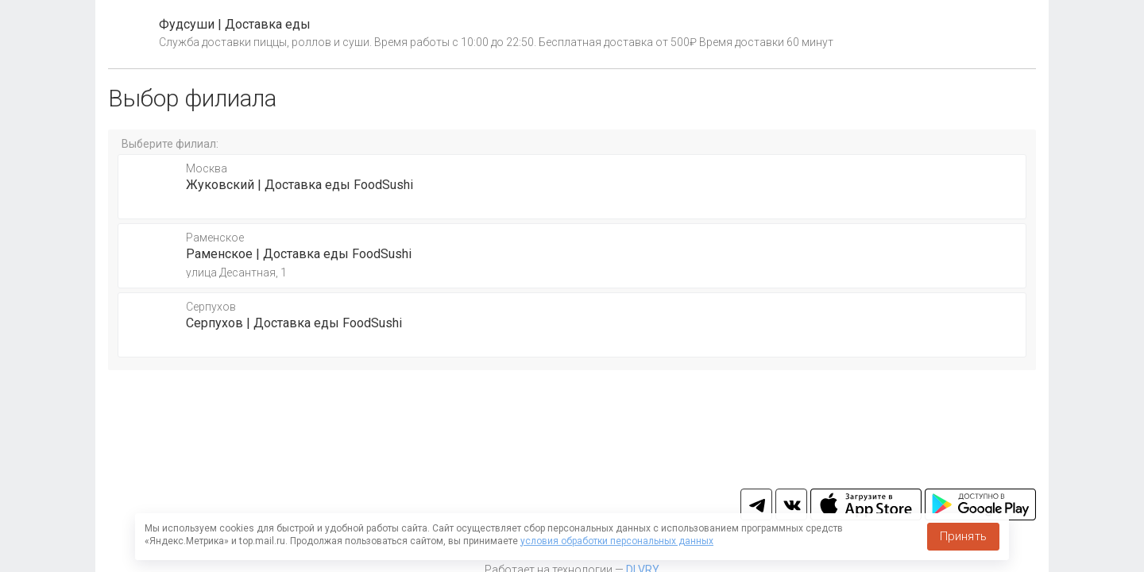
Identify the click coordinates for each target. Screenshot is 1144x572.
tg (756, 504)
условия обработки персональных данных (616, 541)
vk (791, 504)
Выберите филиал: (170, 143)
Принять (963, 536)
